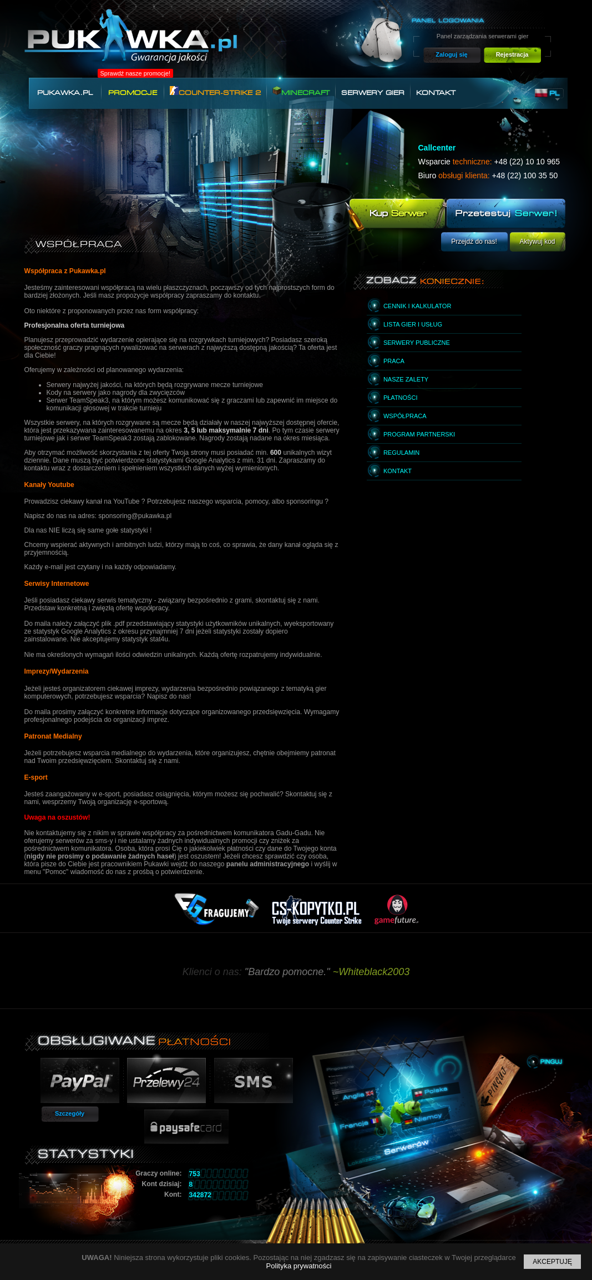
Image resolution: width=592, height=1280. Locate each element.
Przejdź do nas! (474, 241)
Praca (393, 361)
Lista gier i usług (412, 324)
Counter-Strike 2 (215, 91)
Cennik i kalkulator (417, 306)
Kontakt (436, 93)
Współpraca (405, 416)
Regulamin (401, 452)
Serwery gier (372, 93)
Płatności (400, 397)
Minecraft (301, 91)
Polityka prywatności (299, 1266)
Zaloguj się (451, 54)
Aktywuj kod (537, 241)
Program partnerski (419, 434)
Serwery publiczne (416, 342)
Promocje (132, 93)
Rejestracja (512, 54)
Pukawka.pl (65, 93)
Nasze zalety (405, 379)
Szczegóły (69, 1113)
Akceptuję (552, 1262)
